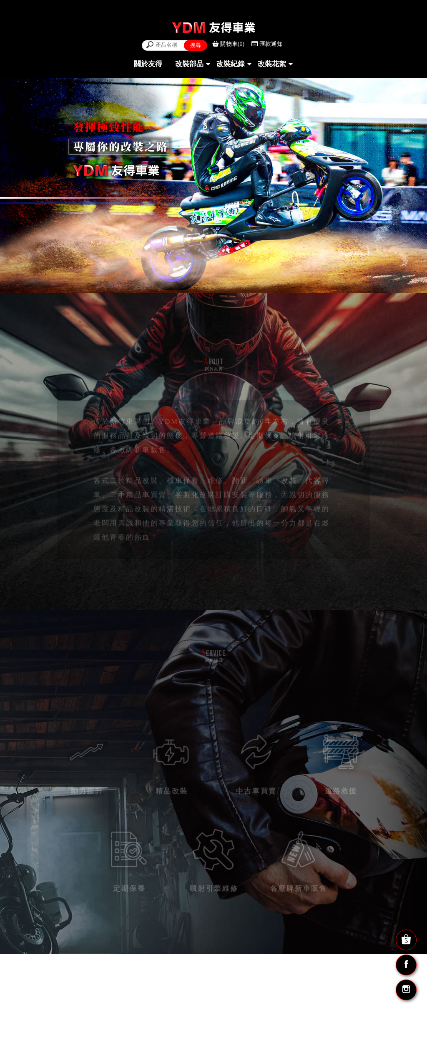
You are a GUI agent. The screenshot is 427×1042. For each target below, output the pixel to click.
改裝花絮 (272, 64)
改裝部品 (189, 64)
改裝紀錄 (230, 64)
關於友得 (148, 64)
